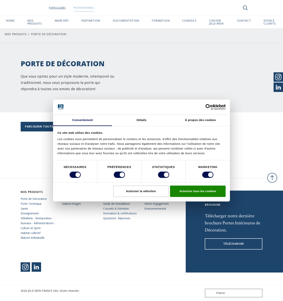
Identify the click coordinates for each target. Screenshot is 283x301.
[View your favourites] (257, 8)
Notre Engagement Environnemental (156, 206)
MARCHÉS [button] (62, 20)
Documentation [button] (126, 20)
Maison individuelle (33, 238)
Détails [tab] (141, 120)
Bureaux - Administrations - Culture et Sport (38, 225)
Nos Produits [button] (34, 22)
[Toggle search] (245, 8)
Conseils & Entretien (116, 208)
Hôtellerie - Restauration (36, 218)
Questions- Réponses (116, 218)
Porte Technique (31, 204)
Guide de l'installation (116, 204)
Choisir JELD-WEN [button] (216, 22)
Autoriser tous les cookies (197, 191)
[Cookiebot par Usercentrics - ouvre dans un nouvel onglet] (208, 107)
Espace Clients (270, 22)
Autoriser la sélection (141, 191)
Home (10, 20)
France (216, 293)
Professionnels (93, 7)
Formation (161, 20)
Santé (24, 208)
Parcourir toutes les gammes (49, 126)
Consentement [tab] (82, 120)
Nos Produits (16, 34)
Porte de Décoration (34, 199)
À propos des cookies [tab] (200, 120)
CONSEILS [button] (189, 20)
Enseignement (30, 213)
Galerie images (71, 204)
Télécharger (233, 244)
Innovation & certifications (120, 213)
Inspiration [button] (90, 20)
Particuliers (67, 7)
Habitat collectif (30, 233)
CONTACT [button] (244, 20)
